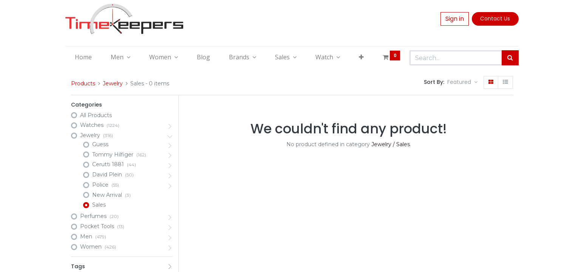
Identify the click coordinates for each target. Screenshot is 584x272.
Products (83, 83)
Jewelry (113, 83)
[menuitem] (83, 57)
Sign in (454, 18)
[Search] (510, 57)
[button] (361, 57)
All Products (96, 115)
